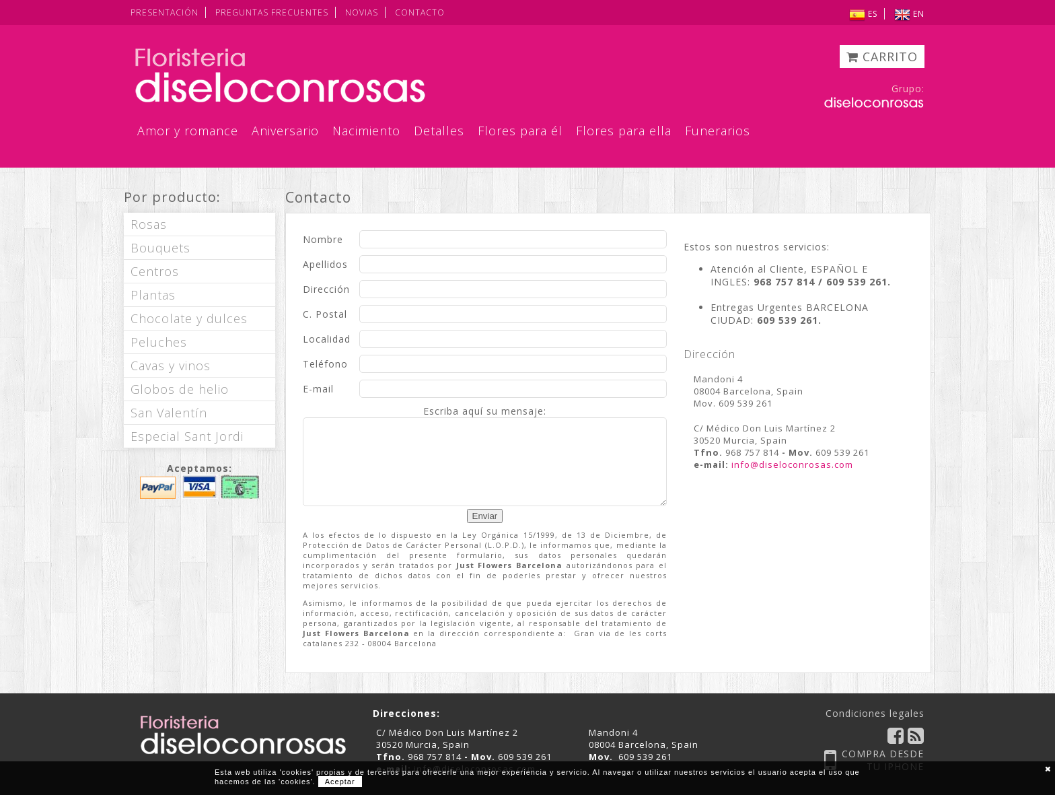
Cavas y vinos (171, 365)
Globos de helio (180, 389)
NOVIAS (361, 12)
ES (863, 14)
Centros (155, 271)
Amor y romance (187, 131)
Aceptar (340, 781)
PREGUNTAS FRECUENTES (271, 12)
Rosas (149, 224)
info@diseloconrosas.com (792, 464)
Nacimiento (366, 131)
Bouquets (160, 248)
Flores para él (520, 131)
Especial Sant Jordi (187, 436)
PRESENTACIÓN (164, 12)
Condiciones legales (875, 713)
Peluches (159, 342)
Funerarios (717, 131)
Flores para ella (623, 131)
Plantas (153, 295)
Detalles (439, 131)
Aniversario (285, 131)
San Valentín (169, 413)
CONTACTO (420, 12)
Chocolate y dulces (189, 318)
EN (909, 14)
